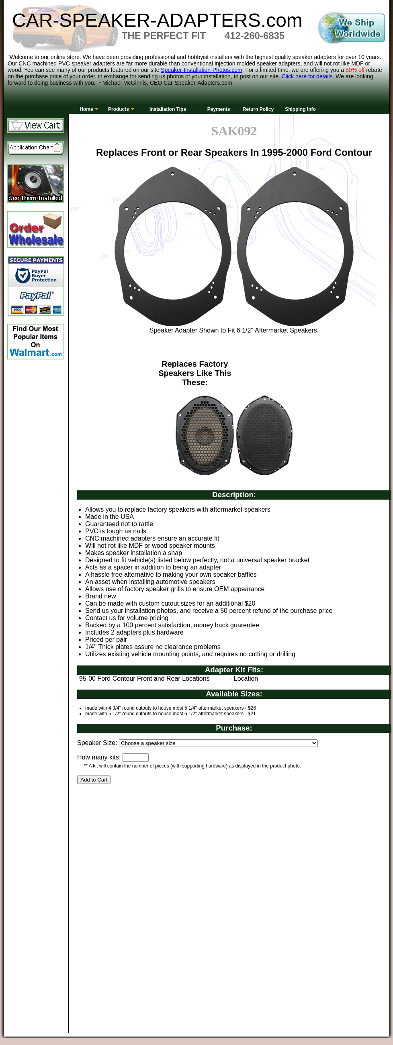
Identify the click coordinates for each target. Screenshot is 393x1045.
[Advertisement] (162, 861)
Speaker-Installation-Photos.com (201, 70)
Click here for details (307, 76)
